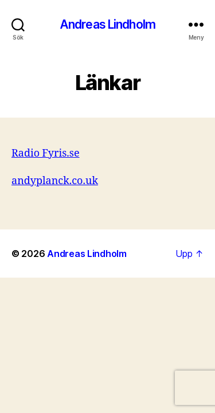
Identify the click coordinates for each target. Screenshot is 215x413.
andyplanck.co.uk (54, 181)
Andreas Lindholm (107, 24)
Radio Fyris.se (45, 153)
